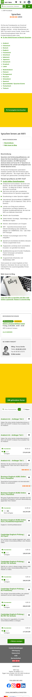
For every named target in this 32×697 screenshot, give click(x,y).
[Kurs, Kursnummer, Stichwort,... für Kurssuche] (11, 409)
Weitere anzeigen (16, 641)
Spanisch (6, 81)
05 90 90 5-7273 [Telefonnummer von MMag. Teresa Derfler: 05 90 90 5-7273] (21, 349)
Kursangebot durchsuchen (16, 110)
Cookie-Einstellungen (16, 648)
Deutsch (5, 48)
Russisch (6, 76)
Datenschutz (16, 653)
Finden (24, 6)
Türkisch (6, 88)
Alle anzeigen (7, 332)
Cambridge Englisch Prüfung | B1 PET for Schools (12, 615)
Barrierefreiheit (16, 658)
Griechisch (6, 55)
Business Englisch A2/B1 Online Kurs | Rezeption (13, 477)
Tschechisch (7, 86)
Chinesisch (6, 45)
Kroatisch (6, 64)
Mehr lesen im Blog (10, 145)
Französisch (7, 52)
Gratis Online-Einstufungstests (13, 181)
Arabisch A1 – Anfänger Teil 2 (12, 419)
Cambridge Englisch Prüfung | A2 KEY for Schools (12, 562)
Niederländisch (8, 69)
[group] (16, 17)
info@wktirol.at (18, 675)
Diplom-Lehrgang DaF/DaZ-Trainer (14, 323)
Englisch (6, 50)
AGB (15, 655)
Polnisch (6, 72)
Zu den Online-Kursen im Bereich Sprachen (16, 37)
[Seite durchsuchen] (13, 6)
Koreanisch (6, 62)
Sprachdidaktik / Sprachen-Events (14, 83)
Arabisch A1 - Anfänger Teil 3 (12, 435)
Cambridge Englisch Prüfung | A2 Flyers (12, 535)
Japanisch (6, 59)
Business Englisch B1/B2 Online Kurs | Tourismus (13, 493)
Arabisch (6, 43)
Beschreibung (8, 143)
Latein (5, 66)
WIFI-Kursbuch (7, 10)
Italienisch (6, 57)
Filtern (26, 409)
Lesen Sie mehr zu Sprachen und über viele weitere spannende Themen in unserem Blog (15, 298)
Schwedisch (7, 79)
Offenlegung (16, 650)
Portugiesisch (7, 74)
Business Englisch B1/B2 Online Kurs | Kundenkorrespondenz (13, 520)
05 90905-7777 (18, 671)
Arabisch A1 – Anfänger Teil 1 (12, 460)
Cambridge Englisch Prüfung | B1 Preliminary (12, 589)
